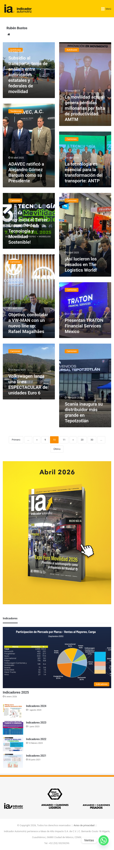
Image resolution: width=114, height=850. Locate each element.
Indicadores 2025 (16, 692)
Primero (16, 439)
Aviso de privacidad (84, 825)
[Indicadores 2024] (13, 711)
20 (82, 439)
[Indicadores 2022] (13, 744)
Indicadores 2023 (36, 722)
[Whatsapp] (104, 840)
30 (92, 439)
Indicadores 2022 (36, 739)
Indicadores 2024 (36, 706)
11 (64, 439)
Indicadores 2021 (36, 755)
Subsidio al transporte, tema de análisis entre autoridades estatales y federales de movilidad (28, 74)
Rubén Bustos (17, 28)
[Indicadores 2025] (57, 657)
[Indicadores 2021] (13, 761)
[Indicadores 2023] (13, 728)
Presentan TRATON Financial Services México (84, 326)
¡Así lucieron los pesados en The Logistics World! (81, 264)
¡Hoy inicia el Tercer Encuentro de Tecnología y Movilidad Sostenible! (28, 231)
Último (57, 449)
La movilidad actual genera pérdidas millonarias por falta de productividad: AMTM (85, 108)
